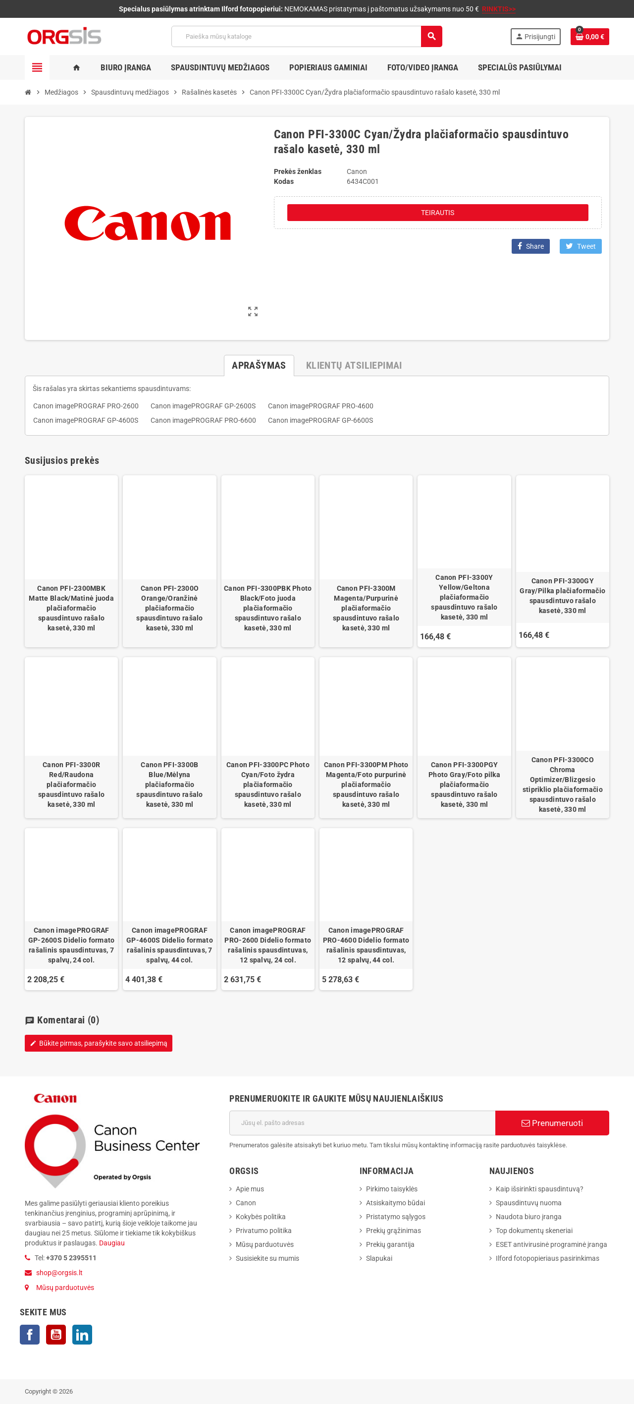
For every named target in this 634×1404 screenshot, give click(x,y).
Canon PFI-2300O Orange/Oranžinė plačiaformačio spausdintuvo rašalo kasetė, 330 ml (169, 608)
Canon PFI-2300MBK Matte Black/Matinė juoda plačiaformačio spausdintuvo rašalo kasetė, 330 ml (71, 608)
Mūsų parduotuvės (65, 1288)
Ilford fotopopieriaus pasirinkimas (547, 1258)
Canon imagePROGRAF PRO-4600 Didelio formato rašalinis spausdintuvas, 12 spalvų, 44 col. (366, 945)
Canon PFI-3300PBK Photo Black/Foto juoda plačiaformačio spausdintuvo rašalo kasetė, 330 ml (268, 608)
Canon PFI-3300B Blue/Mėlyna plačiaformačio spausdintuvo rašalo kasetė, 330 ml (169, 784)
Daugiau (111, 1243)
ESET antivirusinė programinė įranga (551, 1244)
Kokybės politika (261, 1217)
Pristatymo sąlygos (395, 1217)
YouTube (56, 1335)
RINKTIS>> (499, 9)
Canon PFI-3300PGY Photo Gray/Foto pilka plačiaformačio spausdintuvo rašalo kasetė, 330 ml (464, 784)
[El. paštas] (362, 1123)
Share (531, 246)
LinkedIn (82, 1335)
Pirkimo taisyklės (392, 1189)
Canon (246, 1203)
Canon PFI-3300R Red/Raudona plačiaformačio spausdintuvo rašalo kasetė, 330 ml (71, 784)
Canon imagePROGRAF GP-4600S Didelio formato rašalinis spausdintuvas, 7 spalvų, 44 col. (169, 945)
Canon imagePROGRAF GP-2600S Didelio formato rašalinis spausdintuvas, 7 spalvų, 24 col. (71, 945)
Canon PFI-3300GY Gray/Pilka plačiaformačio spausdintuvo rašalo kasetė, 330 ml (562, 596)
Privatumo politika (264, 1231)
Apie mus (250, 1189)
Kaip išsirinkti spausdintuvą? (539, 1189)
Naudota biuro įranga (529, 1217)
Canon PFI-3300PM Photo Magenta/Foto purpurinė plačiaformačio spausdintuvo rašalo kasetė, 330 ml (366, 784)
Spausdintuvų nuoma (529, 1203)
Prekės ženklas (297, 171)
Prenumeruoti (552, 1123)
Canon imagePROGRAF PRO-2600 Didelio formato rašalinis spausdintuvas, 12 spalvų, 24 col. (267, 945)
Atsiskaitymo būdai (395, 1203)
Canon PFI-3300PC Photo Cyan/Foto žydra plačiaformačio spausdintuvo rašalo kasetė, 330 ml (268, 784)
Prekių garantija (390, 1244)
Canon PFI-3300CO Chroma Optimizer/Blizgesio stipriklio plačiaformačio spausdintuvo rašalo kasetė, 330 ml (563, 784)
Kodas (284, 181)
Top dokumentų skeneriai (534, 1231)
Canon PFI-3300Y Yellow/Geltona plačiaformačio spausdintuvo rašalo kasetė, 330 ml (464, 597)
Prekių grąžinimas (393, 1231)
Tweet (581, 246)
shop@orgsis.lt (59, 1273)
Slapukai (379, 1258)
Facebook (30, 1335)
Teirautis (437, 213)
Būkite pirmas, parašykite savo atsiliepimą (98, 1043)
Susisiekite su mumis (267, 1258)
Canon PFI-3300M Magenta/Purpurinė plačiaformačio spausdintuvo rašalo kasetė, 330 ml (366, 608)
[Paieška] (306, 36)
